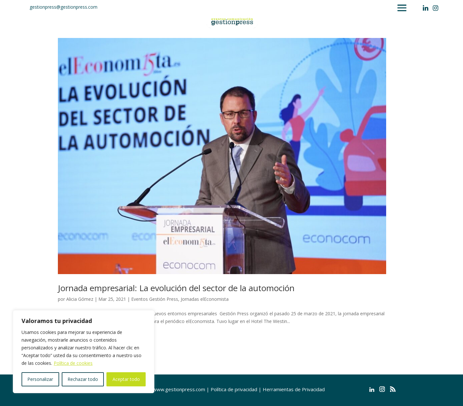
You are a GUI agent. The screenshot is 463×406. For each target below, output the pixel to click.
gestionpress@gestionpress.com (63, 7)
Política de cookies (73, 363)
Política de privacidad (234, 389)
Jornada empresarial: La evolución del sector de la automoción (176, 288)
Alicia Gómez (79, 299)
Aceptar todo (126, 379)
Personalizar (40, 379)
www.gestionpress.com (179, 389)
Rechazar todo (83, 379)
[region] (83, 351)
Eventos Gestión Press (154, 299)
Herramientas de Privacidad (294, 389)
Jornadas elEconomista (205, 299)
